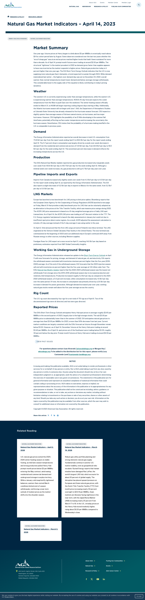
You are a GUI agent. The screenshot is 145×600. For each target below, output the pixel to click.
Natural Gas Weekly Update (48, 270)
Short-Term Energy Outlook (94, 255)
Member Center (113, 2)
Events (102, 2)
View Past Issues (45, 341)
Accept (139, 596)
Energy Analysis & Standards (18, 38)
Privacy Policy (9, 597)
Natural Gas (74, 6)
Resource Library (35, 17)
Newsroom (86, 6)
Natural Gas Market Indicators (40, 38)
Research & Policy (101, 6)
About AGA (92, 2)
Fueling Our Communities (121, 6)
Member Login (126, 2)
